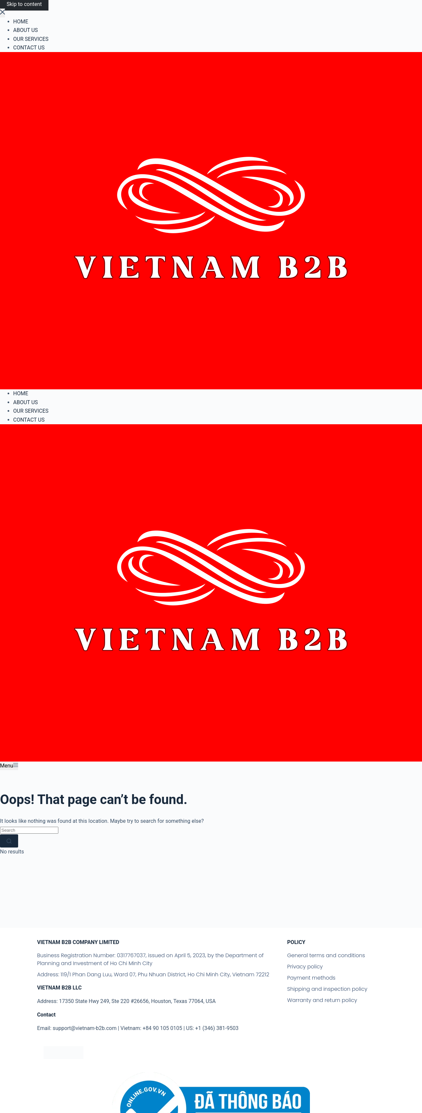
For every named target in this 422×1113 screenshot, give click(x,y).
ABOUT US (25, 402)
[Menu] (9, 766)
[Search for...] (29, 830)
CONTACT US (29, 420)
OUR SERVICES (30, 411)
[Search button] (9, 841)
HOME (20, 393)
